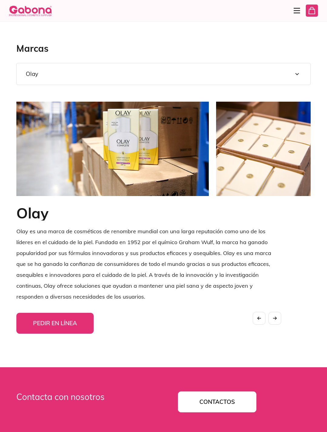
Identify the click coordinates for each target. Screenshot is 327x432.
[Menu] (294, 10)
